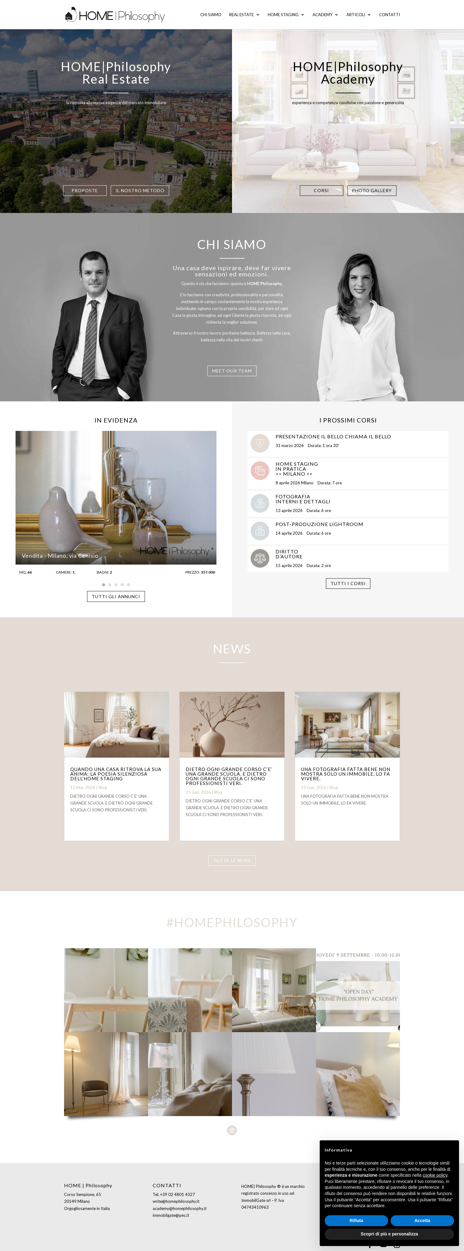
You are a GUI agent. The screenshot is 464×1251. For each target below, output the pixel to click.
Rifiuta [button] (356, 1220)
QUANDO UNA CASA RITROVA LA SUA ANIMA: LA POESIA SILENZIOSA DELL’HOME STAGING (115, 773)
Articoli (355, 14)
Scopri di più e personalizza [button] (389, 1233)
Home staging (283, 14)
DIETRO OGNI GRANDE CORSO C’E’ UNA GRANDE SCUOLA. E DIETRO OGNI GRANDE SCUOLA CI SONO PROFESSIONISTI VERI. (229, 776)
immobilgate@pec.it (171, 1215)
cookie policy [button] (435, 1175)
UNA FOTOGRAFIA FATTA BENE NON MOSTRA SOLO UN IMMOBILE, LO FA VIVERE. (345, 773)
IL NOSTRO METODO (140, 189)
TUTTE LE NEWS (232, 860)
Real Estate (241, 14)
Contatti (389, 14)
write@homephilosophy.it (176, 1201)
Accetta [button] (422, 1220)
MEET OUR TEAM (232, 370)
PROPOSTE (85, 189)
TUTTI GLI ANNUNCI (116, 596)
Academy (322, 14)
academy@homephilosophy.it (179, 1208)
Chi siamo (210, 14)
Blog (103, 787)
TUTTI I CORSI (348, 583)
